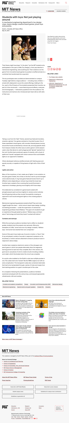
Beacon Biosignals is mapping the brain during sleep (23, 301)
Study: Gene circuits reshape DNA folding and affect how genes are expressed (23, 327)
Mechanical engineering (9, 287)
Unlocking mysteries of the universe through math (22, 313)
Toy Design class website (55, 77)
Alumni (13, 410)
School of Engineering (9, 363)
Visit (12, 416)
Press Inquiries (6, 380)
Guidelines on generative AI (18, 396)
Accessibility (18, 418)
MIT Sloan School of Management (13, 367)
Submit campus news (18, 391)
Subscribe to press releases (51, 387)
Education (21, 2)
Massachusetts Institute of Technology (20, 413)
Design (26, 284)
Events (18, 416)
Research (28, 2)
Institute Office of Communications (43, 356)
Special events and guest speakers (26, 287)
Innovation (34, 2)
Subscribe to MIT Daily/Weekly (18, 387)
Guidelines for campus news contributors (51, 391)
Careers (26, 416)
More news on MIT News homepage (12, 339)
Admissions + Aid (42, 2)
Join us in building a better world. (59, 408)
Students (48, 287)
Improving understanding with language (57, 301)
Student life (40, 287)
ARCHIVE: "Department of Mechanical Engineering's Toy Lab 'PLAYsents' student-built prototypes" (58, 85)
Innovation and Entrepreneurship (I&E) (40, 284)
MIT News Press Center (30, 377)
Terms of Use (48, 377)
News (40, 408)
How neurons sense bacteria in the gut (57, 326)
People (22, 416)
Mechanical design (57, 284)
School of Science (8, 370)
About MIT (27, 410)
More (58, 2)
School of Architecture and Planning (13, 361)
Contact (31, 416)
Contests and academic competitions (12, 284)
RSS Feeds (48, 380)
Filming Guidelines (29, 380)
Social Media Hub (26, 418)
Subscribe (51, 11)
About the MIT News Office (9, 377)
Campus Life (52, 2)
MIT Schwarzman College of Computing (14, 372)
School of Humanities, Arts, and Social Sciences (16, 365)
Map (15, 416)
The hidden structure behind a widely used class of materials (57, 313)
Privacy (13, 418)
